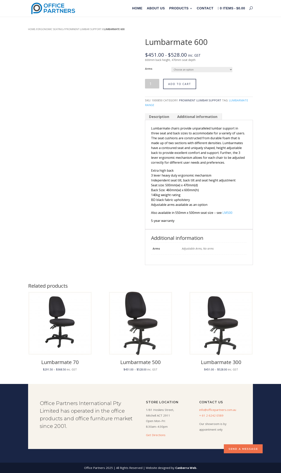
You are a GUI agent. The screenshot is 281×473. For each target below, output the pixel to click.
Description (159, 116)
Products (179, 8)
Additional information (197, 116)
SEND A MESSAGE (243, 448)
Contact (205, 8)
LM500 (227, 213)
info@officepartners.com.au (217, 410)
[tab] (159, 116)
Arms (148, 69)
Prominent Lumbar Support (83, 29)
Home (137, 8)
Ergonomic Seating (50, 29)
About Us (156, 8)
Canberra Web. (186, 468)
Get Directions (155, 435)
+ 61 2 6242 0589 (211, 415)
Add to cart (179, 84)
